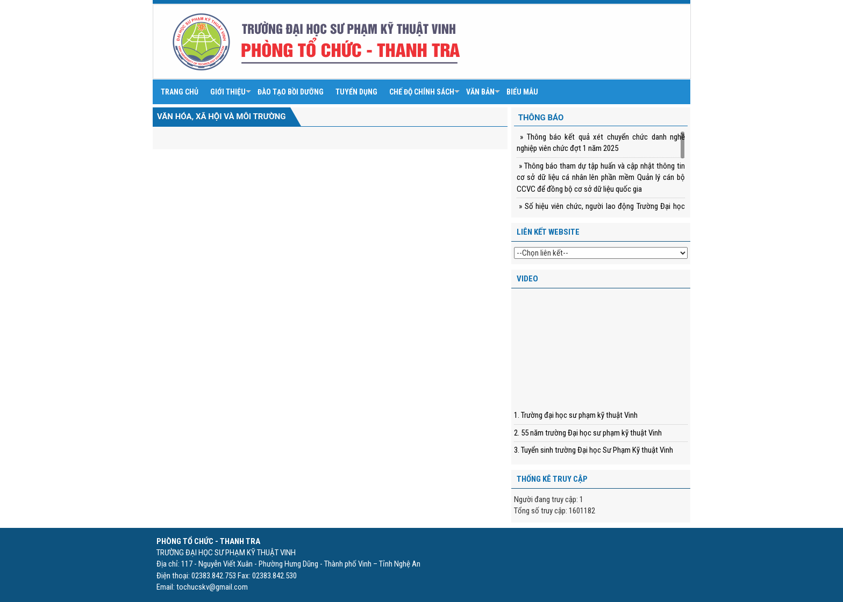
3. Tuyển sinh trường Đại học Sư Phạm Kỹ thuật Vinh (593, 450)
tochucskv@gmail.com (212, 587)
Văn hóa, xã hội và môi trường (221, 116)
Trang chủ (179, 92)
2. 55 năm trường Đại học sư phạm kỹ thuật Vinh (588, 433)
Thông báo (541, 117)
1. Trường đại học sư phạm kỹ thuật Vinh (576, 415)
